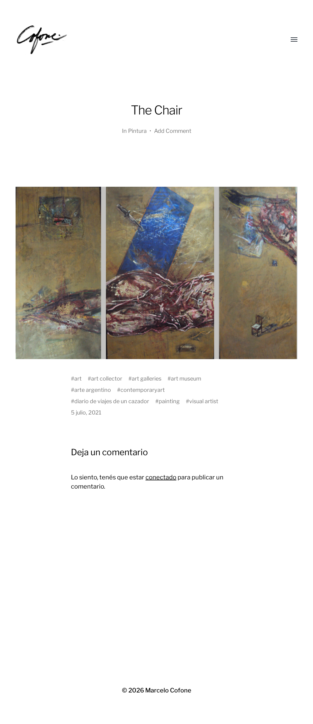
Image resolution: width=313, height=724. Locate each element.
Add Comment (172, 131)
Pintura (137, 131)
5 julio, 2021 (86, 412)
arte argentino (92, 390)
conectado (160, 477)
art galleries (146, 378)
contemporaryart (142, 390)
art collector (106, 378)
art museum (186, 378)
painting (169, 401)
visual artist (203, 401)
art (78, 378)
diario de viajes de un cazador (111, 401)
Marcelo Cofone (168, 690)
